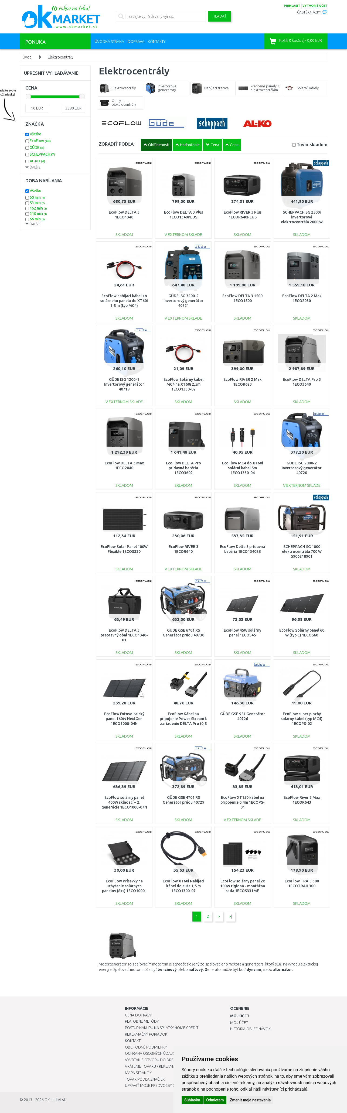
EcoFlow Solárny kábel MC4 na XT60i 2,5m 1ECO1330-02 (183, 384)
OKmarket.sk (55, 1100)
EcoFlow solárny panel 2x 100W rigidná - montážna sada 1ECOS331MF (242, 886)
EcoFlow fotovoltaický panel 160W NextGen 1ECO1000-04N (124, 719)
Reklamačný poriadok (146, 1034)
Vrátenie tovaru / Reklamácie (153, 1066)
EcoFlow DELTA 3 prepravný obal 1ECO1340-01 (124, 635)
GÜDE (37, 147)
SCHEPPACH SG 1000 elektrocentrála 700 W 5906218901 (302, 551)
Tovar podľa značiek (145, 1079)
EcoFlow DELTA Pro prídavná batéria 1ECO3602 (183, 468)
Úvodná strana (109, 41)
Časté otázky (309, 12)
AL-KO (37, 161)
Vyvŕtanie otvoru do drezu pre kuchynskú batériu (173, 1060)
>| (230, 916)
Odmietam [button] (215, 1100)
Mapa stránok (138, 1073)
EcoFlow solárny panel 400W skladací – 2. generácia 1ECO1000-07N (124, 802)
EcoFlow (40, 141)
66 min (37, 219)
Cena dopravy (138, 1015)
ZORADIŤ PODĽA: (117, 143)
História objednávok (250, 1029)
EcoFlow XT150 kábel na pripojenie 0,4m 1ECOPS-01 (242, 802)
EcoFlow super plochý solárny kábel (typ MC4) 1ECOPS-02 (301, 719)
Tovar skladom (312, 144)
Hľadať (220, 16)
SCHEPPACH (42, 154)
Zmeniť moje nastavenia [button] (250, 1100)
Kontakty (156, 41)
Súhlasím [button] (192, 1100)
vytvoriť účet (314, 5)
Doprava (136, 41)
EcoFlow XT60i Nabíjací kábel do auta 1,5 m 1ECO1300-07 (183, 886)
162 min (38, 208)
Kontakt (133, 1041)
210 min (38, 213)
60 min (37, 197)
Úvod (27, 57)
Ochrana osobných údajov (151, 1053)
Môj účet (239, 1022)
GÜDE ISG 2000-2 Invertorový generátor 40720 (302, 468)
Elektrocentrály (60, 57)
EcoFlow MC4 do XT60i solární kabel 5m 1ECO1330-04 (242, 468)
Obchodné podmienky (146, 1047)
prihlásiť (292, 5)
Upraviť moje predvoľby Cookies (156, 1085)
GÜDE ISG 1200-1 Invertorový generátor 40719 (124, 384)
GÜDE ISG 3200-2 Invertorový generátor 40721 (183, 301)
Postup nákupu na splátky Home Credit (161, 1028)
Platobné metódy (142, 1021)
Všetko (35, 134)
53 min (37, 203)
